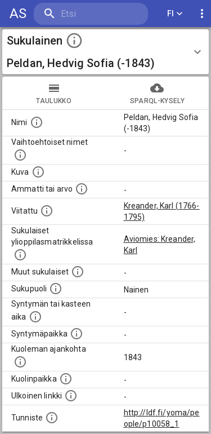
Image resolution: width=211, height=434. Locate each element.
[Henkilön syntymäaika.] (35, 317)
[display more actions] (202, 14)
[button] (105, 51)
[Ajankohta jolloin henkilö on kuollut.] (20, 362)
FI (175, 13)
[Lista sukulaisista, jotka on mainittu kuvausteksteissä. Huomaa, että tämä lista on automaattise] (78, 272)
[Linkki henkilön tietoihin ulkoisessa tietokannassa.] (71, 396)
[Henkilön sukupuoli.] (56, 289)
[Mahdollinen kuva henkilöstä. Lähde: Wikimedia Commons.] (38, 172)
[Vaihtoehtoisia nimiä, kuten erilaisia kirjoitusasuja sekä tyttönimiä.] (20, 155)
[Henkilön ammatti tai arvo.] (82, 189)
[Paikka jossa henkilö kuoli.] (66, 379)
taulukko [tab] (54, 93)
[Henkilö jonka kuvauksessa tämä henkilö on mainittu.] (47, 211)
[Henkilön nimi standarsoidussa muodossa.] (37, 122)
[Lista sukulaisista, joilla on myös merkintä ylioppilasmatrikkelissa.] (20, 255)
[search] (91, 14)
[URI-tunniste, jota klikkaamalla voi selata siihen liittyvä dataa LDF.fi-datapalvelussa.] (52, 418)
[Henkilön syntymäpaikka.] (77, 334)
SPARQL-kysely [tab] (157, 93)
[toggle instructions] (74, 41)
